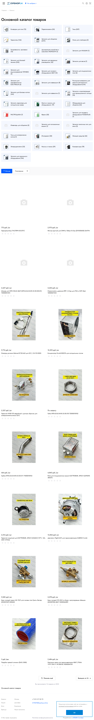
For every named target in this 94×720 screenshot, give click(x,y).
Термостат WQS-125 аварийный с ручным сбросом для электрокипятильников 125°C (19, 414)
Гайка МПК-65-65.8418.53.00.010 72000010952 (63, 413)
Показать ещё (47, 678)
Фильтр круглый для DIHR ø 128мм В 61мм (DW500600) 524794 (69, 231)
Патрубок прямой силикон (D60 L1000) (14, 662)
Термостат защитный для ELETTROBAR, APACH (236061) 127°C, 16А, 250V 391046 (23, 539)
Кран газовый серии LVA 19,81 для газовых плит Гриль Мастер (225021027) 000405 (21, 601)
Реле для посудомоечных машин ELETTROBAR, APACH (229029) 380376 (69, 477)
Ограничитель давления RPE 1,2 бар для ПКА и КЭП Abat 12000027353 (67, 292)
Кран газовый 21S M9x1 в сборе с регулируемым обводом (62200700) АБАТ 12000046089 (66, 601)
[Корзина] (90, 3)
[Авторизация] (86, 3)
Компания (17, 706)
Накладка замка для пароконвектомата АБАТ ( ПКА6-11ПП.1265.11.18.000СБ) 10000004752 (65, 663)
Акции (3, 703)
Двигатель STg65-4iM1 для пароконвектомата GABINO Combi (67, 538)
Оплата (16, 699)
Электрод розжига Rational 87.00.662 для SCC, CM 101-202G (21, 353)
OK (74, 713)
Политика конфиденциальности (42, 718)
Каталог (3, 699)
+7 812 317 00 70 (37, 699)
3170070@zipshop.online (40, 703)
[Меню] (4, 3)
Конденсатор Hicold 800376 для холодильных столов (65, 353)
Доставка (17, 703)
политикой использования (66, 706)
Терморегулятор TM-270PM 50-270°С (13, 231)
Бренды (3, 709)
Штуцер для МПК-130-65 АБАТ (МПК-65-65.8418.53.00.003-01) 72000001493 (21, 292)
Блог (2, 706)
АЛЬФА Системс (78, 718)
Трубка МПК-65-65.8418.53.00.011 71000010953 (16, 476)
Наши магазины (19, 709)
